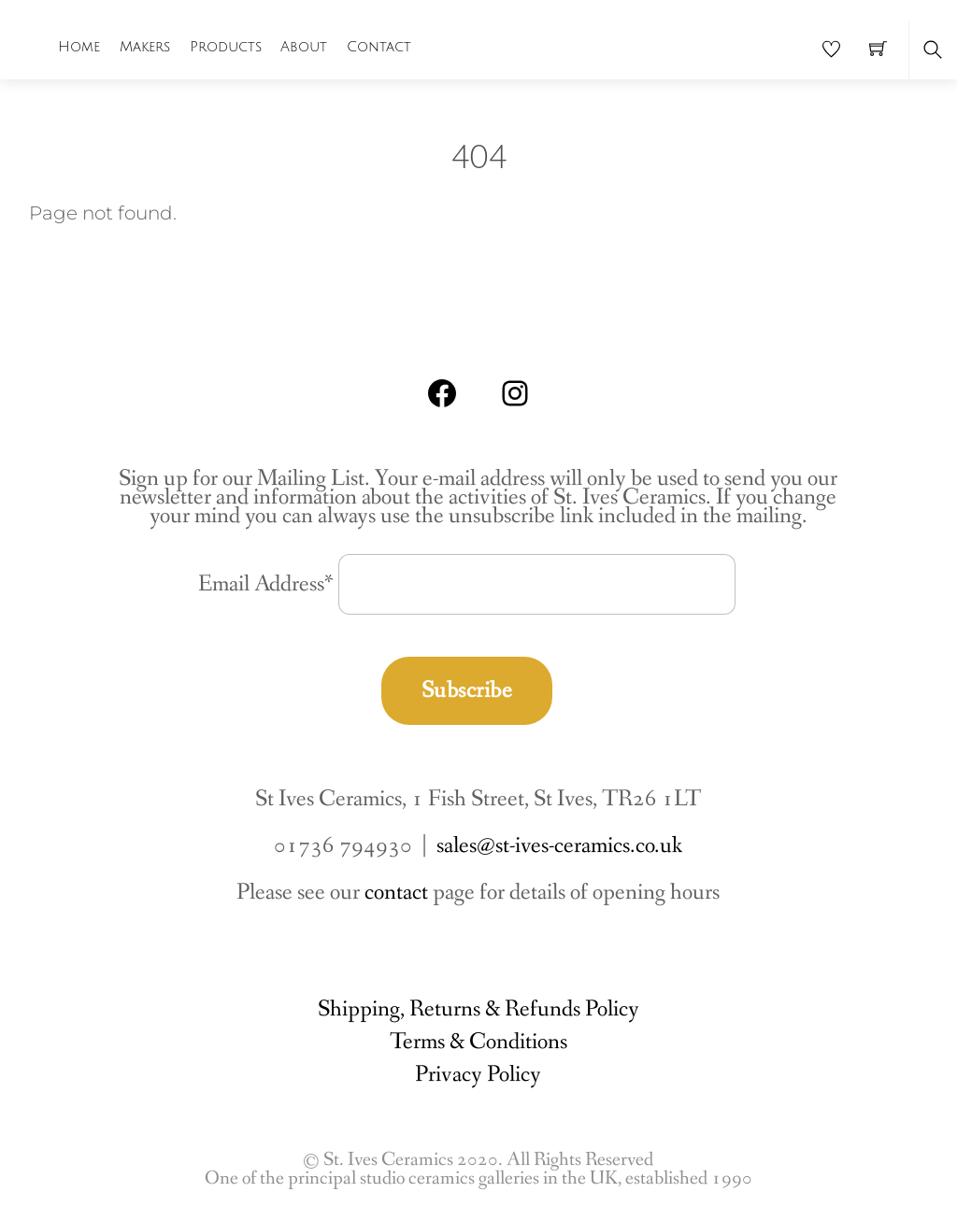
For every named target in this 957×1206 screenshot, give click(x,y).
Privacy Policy (478, 1074)
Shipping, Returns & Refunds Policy (478, 1009)
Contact (379, 46)
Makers (145, 46)
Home (79, 46)
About (303, 46)
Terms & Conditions (478, 1042)
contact (396, 892)
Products (226, 46)
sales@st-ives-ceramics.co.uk (559, 845)
